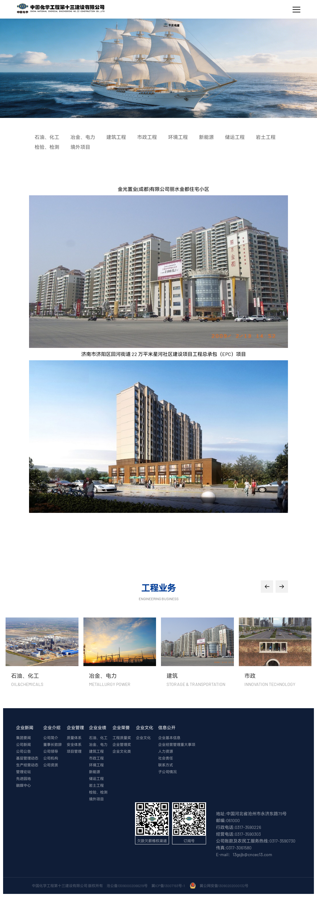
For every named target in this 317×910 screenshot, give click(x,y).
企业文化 (144, 727)
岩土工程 (96, 785)
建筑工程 (96, 751)
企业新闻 (24, 727)
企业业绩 (97, 727)
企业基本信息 (169, 737)
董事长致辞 (52, 744)
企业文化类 (121, 751)
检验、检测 (98, 792)
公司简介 (50, 737)
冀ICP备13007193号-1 (168, 885)
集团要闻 (23, 737)
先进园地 (23, 778)
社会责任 (165, 758)
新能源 (94, 771)
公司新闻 (23, 744)
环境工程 (96, 765)
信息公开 (166, 727)
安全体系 (74, 744)
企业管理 (75, 727)
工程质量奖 (121, 737)
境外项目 (96, 799)
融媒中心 (23, 785)
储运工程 (96, 778)
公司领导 (50, 751)
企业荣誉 (121, 727)
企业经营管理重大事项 (176, 744)
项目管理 (74, 751)
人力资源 (165, 751)
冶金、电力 (98, 744)
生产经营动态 (27, 765)
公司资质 (50, 765)
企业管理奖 (121, 744)
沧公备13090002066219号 (127, 885)
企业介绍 (52, 727)
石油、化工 (98, 737)
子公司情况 (167, 771)
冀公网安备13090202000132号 (225, 885)
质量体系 (74, 737)
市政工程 (96, 758)
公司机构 (50, 758)
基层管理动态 (27, 758)
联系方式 (165, 765)
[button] (267, 586)
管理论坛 (23, 771)
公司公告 (23, 751)
